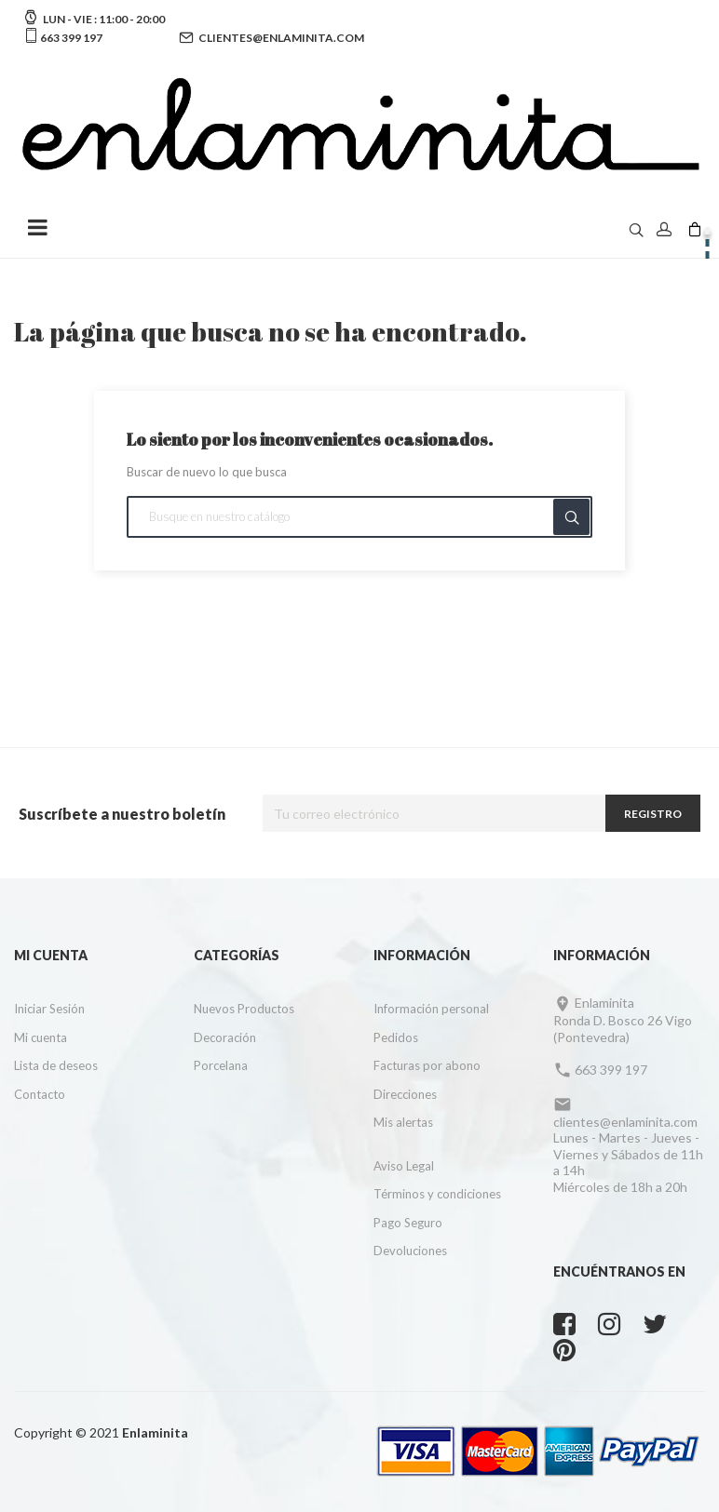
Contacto (39, 1094)
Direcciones (405, 1094)
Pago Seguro (407, 1222)
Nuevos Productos (244, 1008)
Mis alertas (403, 1122)
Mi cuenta (40, 1037)
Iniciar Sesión (49, 1008)
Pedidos (395, 1037)
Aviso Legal (403, 1165)
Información (421, 955)
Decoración (225, 1037)
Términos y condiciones (437, 1193)
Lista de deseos (56, 1065)
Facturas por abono (427, 1065)
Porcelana (221, 1065)
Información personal (431, 1008)
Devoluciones (410, 1250)
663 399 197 (70, 38)
